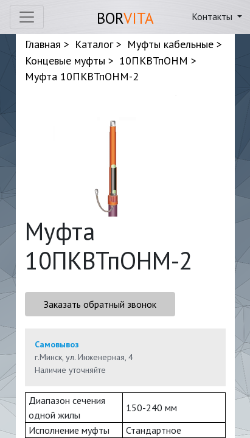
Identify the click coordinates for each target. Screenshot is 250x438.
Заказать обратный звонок (100, 304)
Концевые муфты (65, 61)
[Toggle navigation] (27, 17)
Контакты (213, 16)
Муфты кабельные (170, 44)
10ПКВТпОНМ (153, 61)
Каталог (94, 44)
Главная (43, 44)
